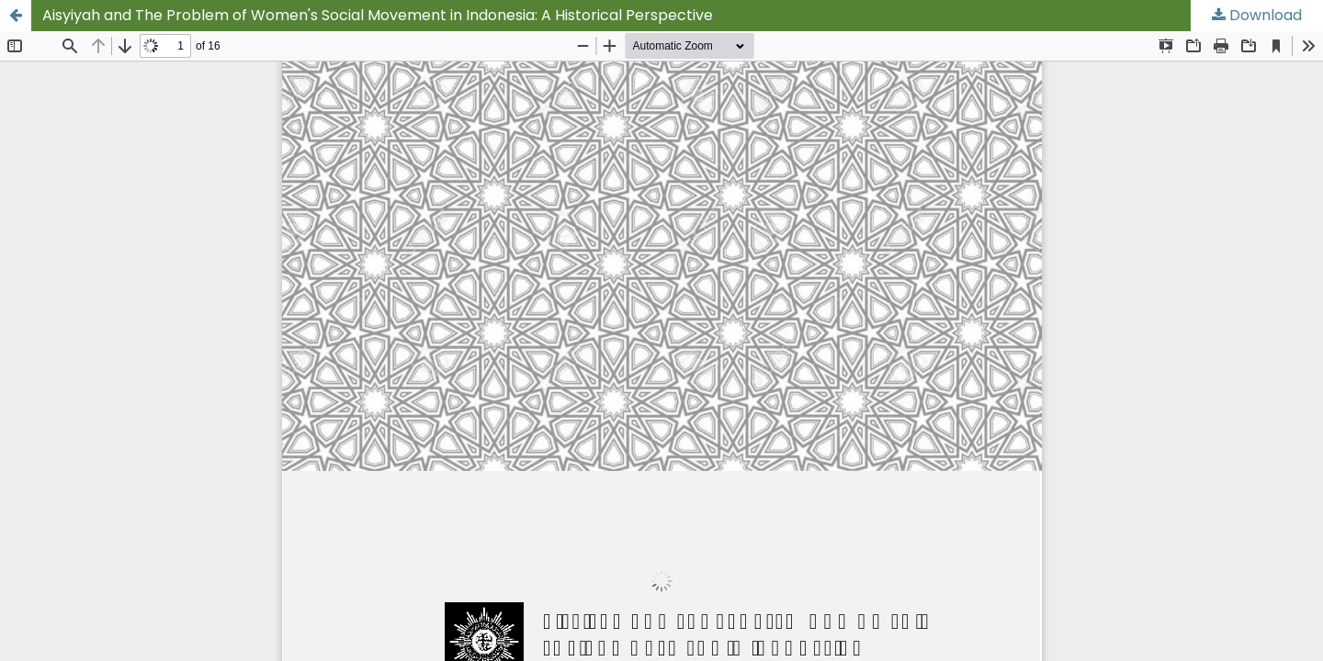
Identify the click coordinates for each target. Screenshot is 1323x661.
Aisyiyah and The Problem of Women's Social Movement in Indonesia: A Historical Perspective (377, 15)
